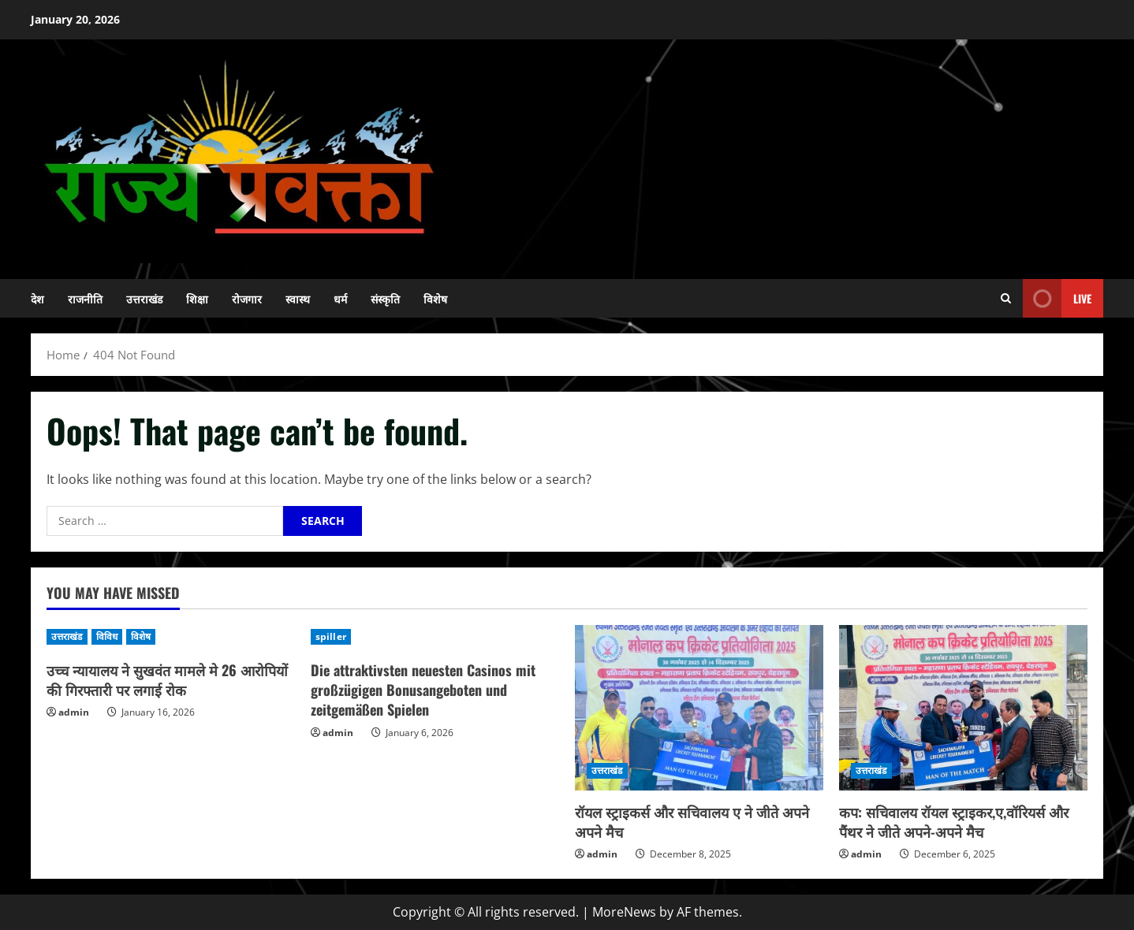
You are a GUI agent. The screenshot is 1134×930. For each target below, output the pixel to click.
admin (73, 712)
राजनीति (85, 298)
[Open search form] (1006, 298)
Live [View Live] (1057, 298)
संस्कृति (385, 298)
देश (37, 298)
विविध (107, 636)
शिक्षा (197, 298)
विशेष (435, 298)
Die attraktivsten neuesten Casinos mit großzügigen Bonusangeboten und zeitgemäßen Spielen (423, 690)
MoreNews (624, 912)
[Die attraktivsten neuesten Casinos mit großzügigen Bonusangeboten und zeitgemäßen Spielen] (435, 637)
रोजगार (247, 298)
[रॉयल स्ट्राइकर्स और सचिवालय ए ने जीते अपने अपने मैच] (699, 707)
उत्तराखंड (144, 298)
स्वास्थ (297, 298)
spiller (330, 636)
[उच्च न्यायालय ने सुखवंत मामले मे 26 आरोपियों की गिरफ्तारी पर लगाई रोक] (171, 637)
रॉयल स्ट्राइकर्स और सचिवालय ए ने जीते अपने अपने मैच (692, 822)
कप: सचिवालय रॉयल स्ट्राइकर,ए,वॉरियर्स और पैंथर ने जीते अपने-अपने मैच (954, 822)
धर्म (340, 298)
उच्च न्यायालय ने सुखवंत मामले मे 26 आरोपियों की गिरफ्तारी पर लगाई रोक (167, 680)
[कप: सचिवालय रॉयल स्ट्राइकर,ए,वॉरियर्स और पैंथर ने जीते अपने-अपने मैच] (963, 707)
